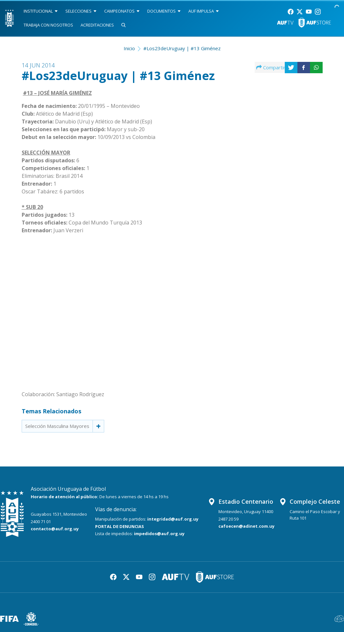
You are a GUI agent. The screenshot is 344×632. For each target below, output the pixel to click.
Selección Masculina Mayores (57, 426)
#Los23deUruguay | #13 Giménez (182, 48)
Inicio (129, 48)
